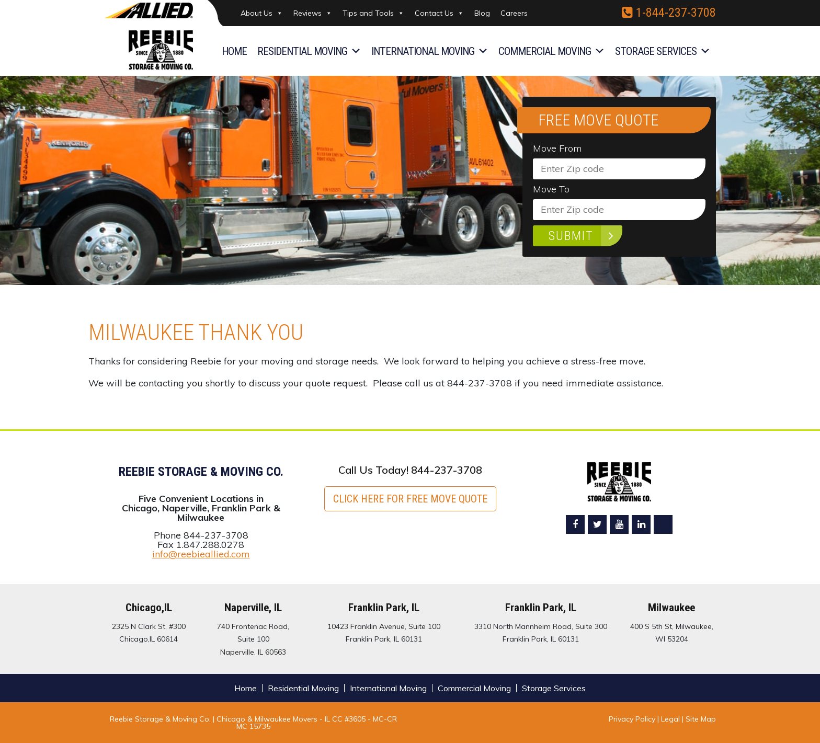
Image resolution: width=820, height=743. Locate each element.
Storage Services (662, 51)
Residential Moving (309, 51)
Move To (551, 189)
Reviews (312, 13)
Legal (671, 719)
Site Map (701, 719)
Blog (482, 13)
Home (234, 51)
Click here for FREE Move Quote (410, 499)
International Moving (429, 51)
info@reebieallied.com (201, 554)
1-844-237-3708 (669, 12)
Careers (514, 13)
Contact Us (439, 13)
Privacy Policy (632, 719)
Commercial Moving (551, 51)
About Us (262, 13)
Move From (557, 148)
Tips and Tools (373, 13)
